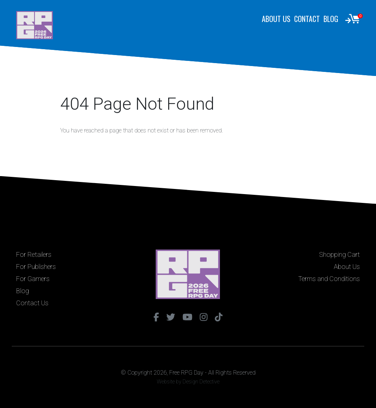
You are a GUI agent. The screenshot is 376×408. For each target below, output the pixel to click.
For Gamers (33, 279)
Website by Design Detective (188, 382)
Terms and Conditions (329, 279)
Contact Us (32, 303)
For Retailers (33, 254)
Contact (307, 18)
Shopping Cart (339, 254)
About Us (276, 18)
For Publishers (36, 266)
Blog (330, 18)
